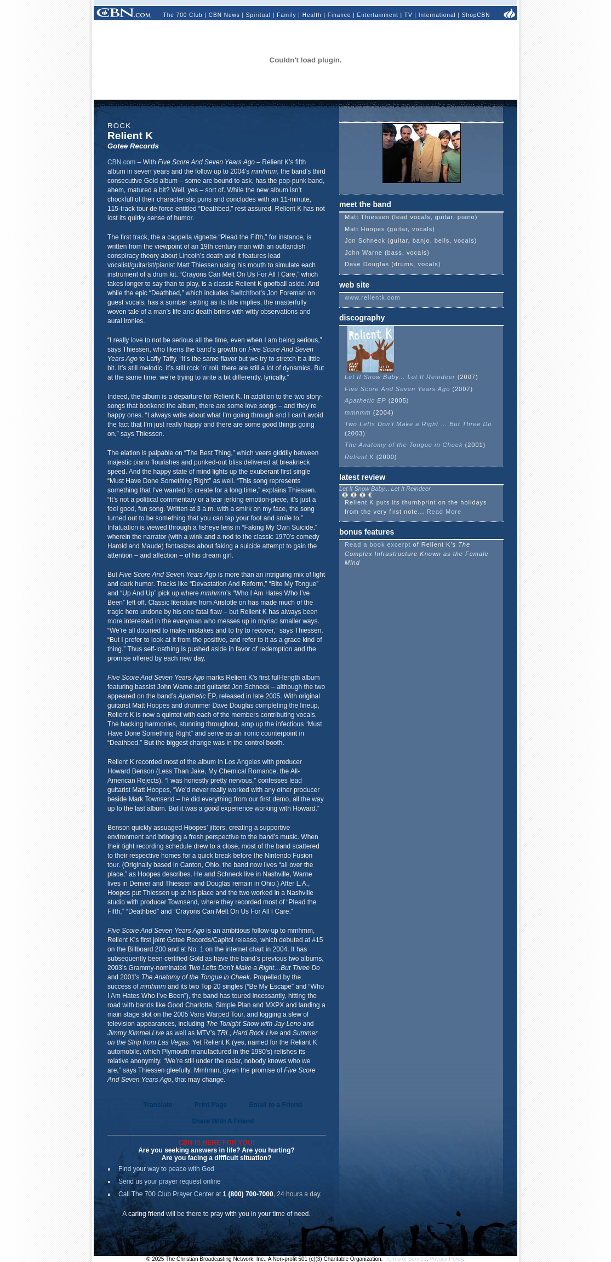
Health (312, 15)
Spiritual (258, 15)
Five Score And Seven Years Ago (397, 389)
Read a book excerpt (378, 544)
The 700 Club (183, 15)
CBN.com (121, 162)
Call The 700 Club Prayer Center (166, 1194)
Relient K (359, 457)
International (437, 15)
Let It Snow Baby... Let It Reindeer (400, 377)
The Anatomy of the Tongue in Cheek (403, 444)
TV (408, 15)
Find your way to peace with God (166, 1169)
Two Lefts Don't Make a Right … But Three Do (418, 424)
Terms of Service (406, 1259)
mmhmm (358, 412)
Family (286, 15)
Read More (444, 511)
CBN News (224, 15)
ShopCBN (476, 15)
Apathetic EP (365, 400)
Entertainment (377, 15)
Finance (339, 15)
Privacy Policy (447, 1259)
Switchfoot (245, 293)
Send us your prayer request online (169, 1181)
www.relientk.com (373, 297)
